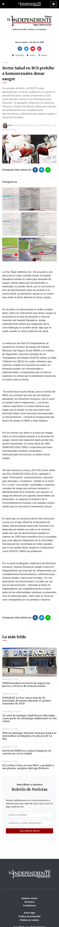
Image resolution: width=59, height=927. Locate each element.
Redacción (6, 679)
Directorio (29, 902)
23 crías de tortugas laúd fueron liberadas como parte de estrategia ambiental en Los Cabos (29, 718)
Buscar (42, 55)
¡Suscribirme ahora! (29, 831)
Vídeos (31, 55)
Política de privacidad (29, 916)
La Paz (5, 63)
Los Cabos (16, 711)
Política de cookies (29, 920)
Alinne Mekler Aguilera (25, 125)
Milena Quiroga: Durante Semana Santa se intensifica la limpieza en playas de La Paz (29, 735)
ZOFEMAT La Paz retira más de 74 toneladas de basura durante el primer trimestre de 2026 (26, 700)
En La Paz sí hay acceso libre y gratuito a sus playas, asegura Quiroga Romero (28, 767)
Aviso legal (29, 913)
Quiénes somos (29, 898)
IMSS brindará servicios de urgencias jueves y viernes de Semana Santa (26, 684)
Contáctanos (29, 905)
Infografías (18, 55)
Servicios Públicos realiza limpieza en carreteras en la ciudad (26, 752)
